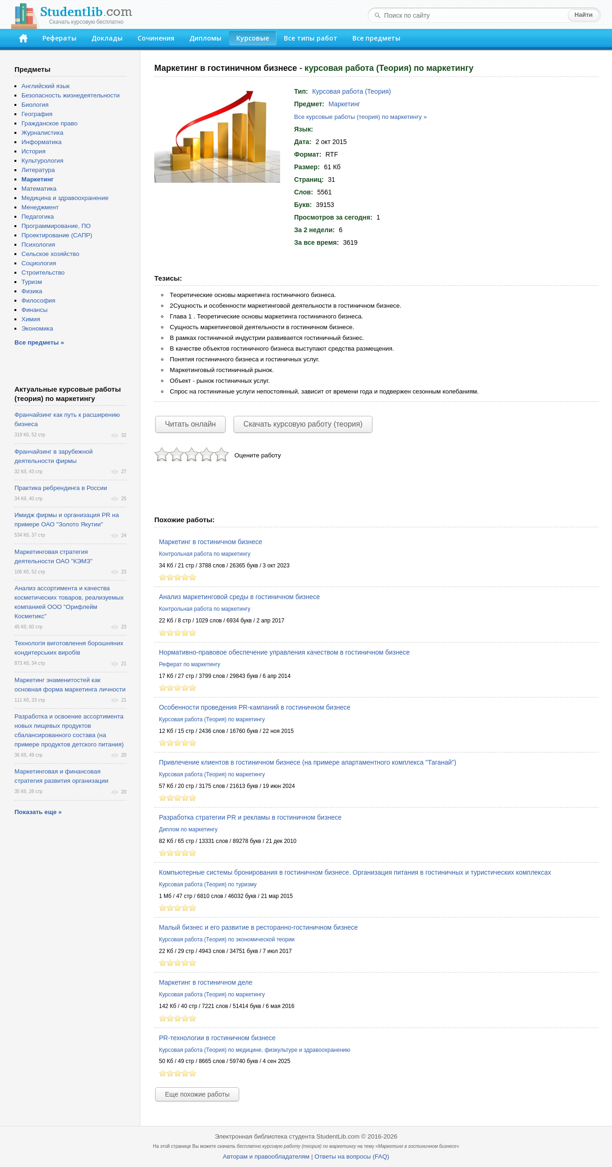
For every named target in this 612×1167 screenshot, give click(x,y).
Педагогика (37, 216)
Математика (38, 188)
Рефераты (59, 38)
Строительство (43, 272)
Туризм (31, 281)
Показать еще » (38, 811)
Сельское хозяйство (50, 253)
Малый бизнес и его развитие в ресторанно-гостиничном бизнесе (258, 927)
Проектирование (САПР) (56, 235)
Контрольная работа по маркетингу (204, 554)
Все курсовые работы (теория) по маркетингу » (360, 116)
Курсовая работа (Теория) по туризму (208, 884)
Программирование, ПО (56, 225)
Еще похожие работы (197, 1094)
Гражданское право (49, 123)
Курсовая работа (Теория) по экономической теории (227, 939)
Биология (34, 104)
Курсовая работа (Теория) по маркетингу (212, 719)
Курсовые (252, 38)
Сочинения (156, 38)
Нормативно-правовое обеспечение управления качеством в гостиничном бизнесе (284, 652)
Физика (31, 291)
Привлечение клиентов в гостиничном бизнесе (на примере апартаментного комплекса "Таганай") (307, 762)
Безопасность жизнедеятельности (70, 95)
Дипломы (205, 38)
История (33, 151)
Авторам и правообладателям (266, 1156)
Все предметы (376, 38)
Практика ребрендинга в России (60, 487)
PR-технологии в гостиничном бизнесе (217, 1038)
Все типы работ (310, 38)
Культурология (42, 160)
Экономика (37, 328)
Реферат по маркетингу (189, 664)
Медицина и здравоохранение (65, 197)
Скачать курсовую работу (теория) (303, 424)
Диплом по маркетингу (188, 829)
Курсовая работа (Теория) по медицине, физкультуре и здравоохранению (254, 1050)
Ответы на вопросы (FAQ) (352, 1156)
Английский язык (45, 86)
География (36, 113)
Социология (38, 263)
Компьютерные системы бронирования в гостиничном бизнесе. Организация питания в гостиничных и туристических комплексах (355, 872)
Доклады (107, 38)
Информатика (41, 141)
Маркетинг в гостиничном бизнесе (210, 542)
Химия (30, 319)
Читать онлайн (190, 424)
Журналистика (42, 132)
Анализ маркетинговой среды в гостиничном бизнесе (239, 597)
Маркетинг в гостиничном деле (205, 982)
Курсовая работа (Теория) (351, 91)
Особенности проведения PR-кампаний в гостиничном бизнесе (255, 707)
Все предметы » (39, 342)
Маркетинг (344, 104)
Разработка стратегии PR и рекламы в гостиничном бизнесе (250, 817)
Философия (38, 300)
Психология (38, 244)
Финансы (34, 309)
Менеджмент (40, 207)
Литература (38, 169)
